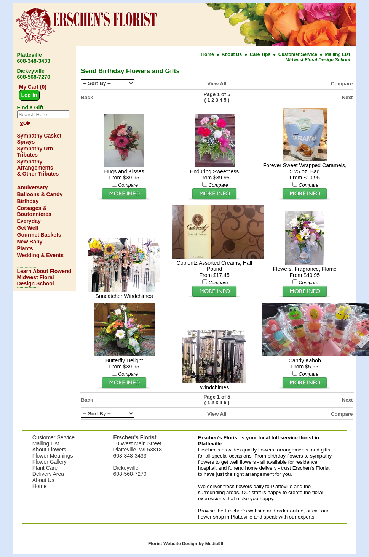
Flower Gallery (49, 462)
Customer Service (297, 54)
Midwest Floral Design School (317, 59)
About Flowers (49, 450)
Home (208, 54)
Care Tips (260, 54)
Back (87, 97)
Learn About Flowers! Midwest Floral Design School (44, 277)
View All (216, 83)
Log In (29, 95)
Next (347, 97)
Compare (342, 83)
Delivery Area (48, 474)
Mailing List (337, 54)
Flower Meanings (52, 456)
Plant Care (45, 468)
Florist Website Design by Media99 (185, 543)
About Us (232, 54)
